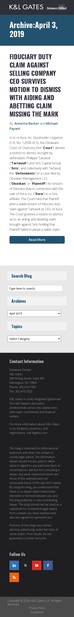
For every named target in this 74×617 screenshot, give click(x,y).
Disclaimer (37, 612)
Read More (37, 240)
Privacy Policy (37, 608)
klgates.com (39, 433)
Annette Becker (26, 123)
